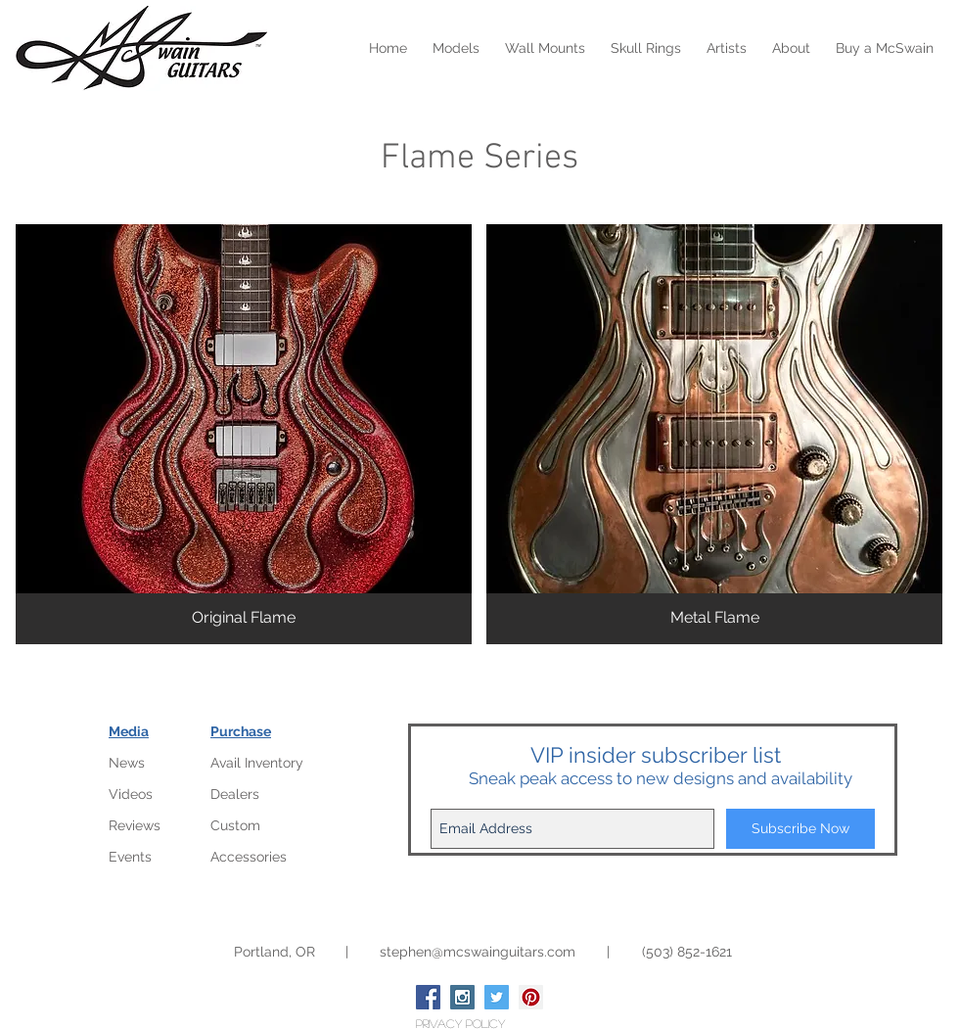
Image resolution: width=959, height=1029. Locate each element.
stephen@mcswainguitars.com (477, 951)
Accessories (248, 857)
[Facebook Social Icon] (428, 997)
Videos (131, 794)
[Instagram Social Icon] (462, 997)
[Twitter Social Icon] (496, 997)
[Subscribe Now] (800, 829)
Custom (235, 825)
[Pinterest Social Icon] (531, 997)
